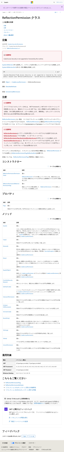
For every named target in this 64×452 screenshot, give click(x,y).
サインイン (60, 2)
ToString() (5, 330)
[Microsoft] (32, 2)
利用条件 (31, 449)
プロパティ (7, 32)
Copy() (4, 239)
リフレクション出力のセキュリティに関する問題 (21, 390)
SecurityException (49, 251)
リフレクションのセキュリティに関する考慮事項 (21, 387)
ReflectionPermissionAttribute (14, 385)
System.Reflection (7, 65)
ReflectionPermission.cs (13, 48)
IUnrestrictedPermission (13, 92)
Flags (4, 205)
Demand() (5, 246)
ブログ (23, 447)
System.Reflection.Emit (9, 67)
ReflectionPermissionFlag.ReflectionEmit (24, 153)
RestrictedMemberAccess (12, 140)
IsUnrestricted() (7, 311)
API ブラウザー (17, 12)
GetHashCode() (7, 287)
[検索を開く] (54, 2)
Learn (4, 12)
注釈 (5, 28)
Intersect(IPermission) (8, 297)
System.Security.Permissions (15, 44)
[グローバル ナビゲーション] (1, 2)
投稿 (30, 447)
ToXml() (5, 338)
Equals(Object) (7, 270)
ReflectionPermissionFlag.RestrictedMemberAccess (20, 138)
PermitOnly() (6, 318)
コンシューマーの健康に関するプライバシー (13, 449)
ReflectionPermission (8, 119)
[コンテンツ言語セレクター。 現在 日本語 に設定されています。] (4, 443)
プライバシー (36, 447)
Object (8, 82)
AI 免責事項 (4, 447)
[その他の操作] (60, 12)
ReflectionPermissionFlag (52, 122)
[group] (32, 76)
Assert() (5, 226)
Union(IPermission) (8, 345)
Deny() (4, 258)
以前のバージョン (14, 447)
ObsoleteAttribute (11, 86)
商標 (37, 449)
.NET (9, 12)
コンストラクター (8, 30)
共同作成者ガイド (39, 403)
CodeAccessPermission (19, 82)
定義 (5, 25)
